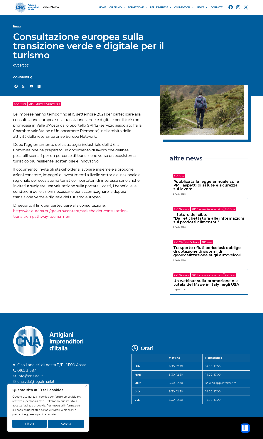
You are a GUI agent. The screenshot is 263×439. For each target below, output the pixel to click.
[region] (48, 408)
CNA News (20, 103)
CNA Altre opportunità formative (207, 209)
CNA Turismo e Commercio (44, 103)
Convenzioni (183, 7)
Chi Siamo (117, 7)
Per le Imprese (160, 7)
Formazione (137, 7)
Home (102, 7)
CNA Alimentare (181, 209)
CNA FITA (178, 242)
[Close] (86, 386)
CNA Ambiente (192, 242)
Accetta (66, 423)
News (202, 7)
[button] (22, 77)
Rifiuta (29, 423)
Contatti (216, 7)
